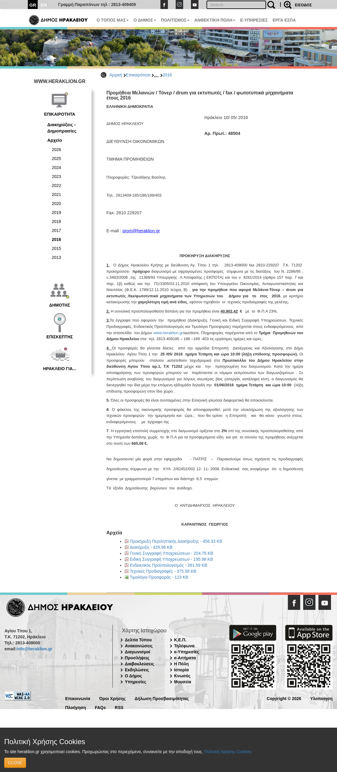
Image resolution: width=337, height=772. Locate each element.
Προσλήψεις (137, 657)
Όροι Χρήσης (112, 698)
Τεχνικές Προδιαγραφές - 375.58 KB (163, 571)
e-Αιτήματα (185, 657)
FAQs (100, 707)
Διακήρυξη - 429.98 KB (151, 547)
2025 (56, 158)
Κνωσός (182, 675)
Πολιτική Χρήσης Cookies (227, 751)
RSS (119, 707)
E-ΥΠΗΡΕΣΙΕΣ (254, 20)
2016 (167, 75)
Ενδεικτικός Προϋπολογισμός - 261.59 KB (168, 565)
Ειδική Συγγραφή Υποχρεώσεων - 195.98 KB (171, 559)
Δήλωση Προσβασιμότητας (162, 698)
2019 (56, 212)
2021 (56, 194)
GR (32, 4)
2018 (56, 221)
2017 (56, 230)
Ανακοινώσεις (139, 645)
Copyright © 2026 (284, 698)
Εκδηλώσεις (137, 669)
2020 (56, 203)
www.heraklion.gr (168, 333)
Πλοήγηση (75, 707)
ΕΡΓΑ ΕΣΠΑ (284, 20)
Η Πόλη (181, 663)
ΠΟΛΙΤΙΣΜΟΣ (175, 20)
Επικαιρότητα (138, 75)
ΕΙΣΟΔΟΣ (303, 5)
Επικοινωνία (77, 698)
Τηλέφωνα (184, 645)
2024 (56, 167)
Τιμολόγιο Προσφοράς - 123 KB (159, 577)
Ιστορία (181, 669)
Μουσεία (182, 681)
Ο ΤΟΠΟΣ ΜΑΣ (113, 20)
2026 (56, 149)
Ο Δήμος (133, 675)
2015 (56, 248)
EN (44, 4)
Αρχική (116, 75)
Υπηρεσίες (135, 681)
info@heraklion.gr (34, 648)
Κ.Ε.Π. (180, 639)
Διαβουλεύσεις (139, 663)
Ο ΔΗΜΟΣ (144, 20)
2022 (56, 185)
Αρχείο (54, 140)
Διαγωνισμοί (137, 651)
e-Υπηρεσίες (186, 651)
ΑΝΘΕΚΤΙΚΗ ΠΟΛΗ (214, 20)
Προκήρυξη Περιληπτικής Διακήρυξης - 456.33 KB (176, 541)
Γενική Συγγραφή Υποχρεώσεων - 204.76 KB (171, 553)
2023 (56, 176)
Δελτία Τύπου (138, 639)
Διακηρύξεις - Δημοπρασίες (61, 127)
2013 (56, 257)
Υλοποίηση (321, 698)
